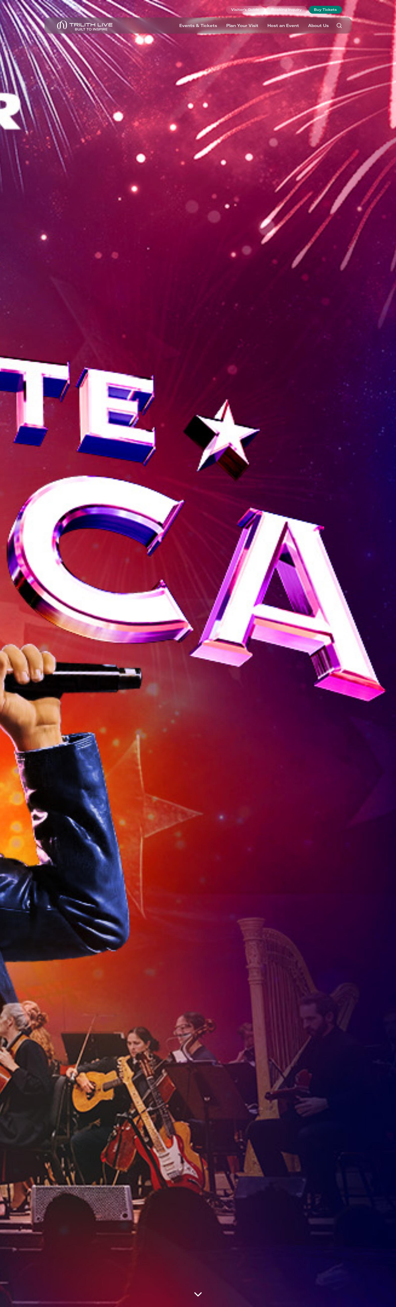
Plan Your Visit (242, 25)
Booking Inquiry (286, 9)
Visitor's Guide (245, 9)
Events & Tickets (198, 25)
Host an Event (283, 25)
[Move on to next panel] (198, 1294)
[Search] (339, 25)
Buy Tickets (325, 9)
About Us (318, 25)
